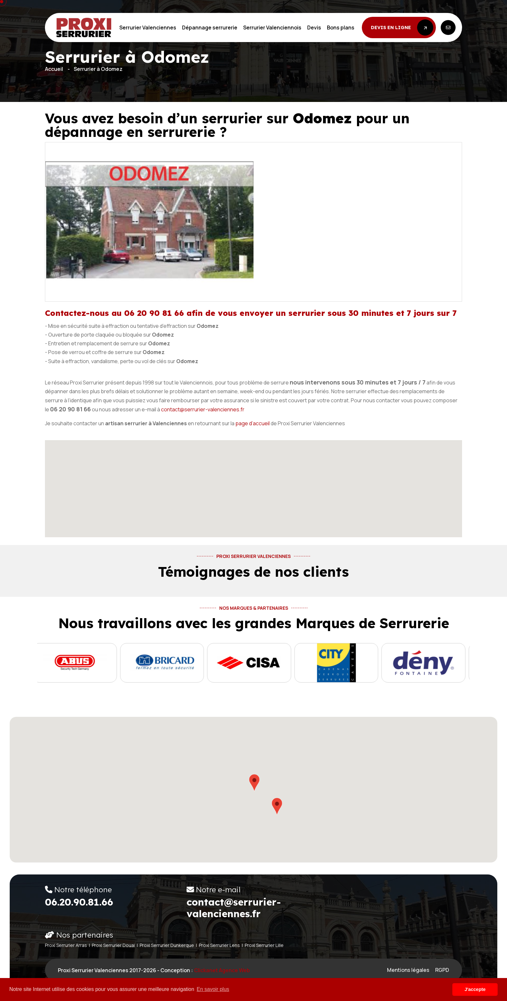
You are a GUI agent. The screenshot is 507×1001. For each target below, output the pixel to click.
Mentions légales (408, 969)
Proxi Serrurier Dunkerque (167, 945)
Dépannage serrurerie (209, 27)
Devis (314, 27)
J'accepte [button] (475, 989)
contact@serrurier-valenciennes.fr (202, 409)
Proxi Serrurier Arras (66, 945)
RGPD (442, 969)
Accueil (54, 68)
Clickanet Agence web (222, 970)
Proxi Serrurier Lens (219, 945)
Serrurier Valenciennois (272, 27)
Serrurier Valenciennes (147, 27)
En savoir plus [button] (213, 989)
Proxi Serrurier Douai (113, 945)
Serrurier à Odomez (98, 68)
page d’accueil (252, 423)
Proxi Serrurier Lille (264, 945)
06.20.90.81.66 (79, 902)
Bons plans (340, 27)
